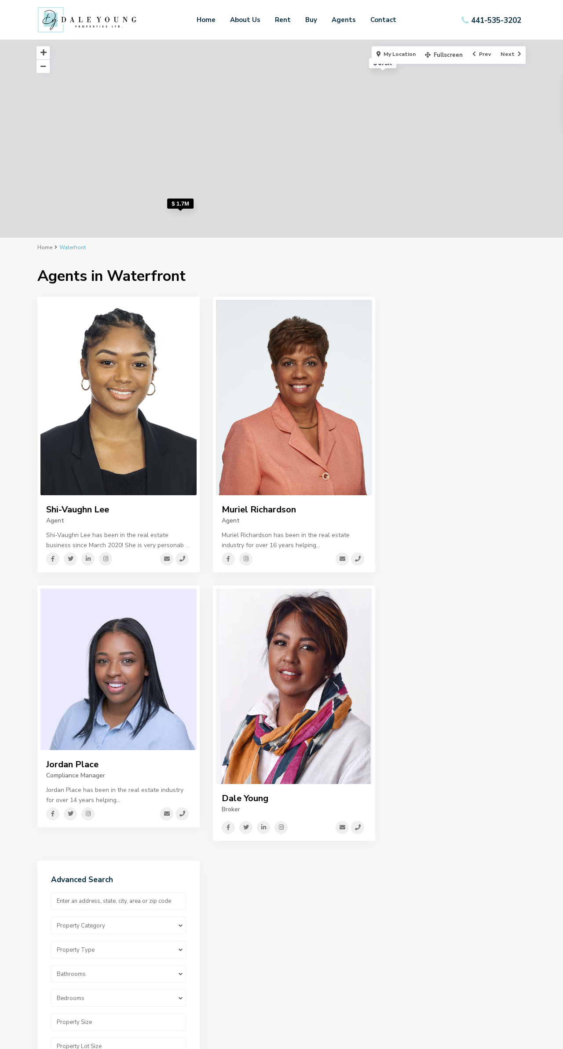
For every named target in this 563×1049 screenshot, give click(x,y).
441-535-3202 (496, 20)
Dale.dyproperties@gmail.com (467, 958)
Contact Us (179, 958)
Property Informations (319, 958)
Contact (383, 19)
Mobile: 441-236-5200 (456, 932)
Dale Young (245, 798)
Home (206, 19)
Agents (344, 19)
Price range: (418, 470)
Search (457, 516)
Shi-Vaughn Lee (77, 509)
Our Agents (179, 945)
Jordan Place (72, 764)
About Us (245, 19)
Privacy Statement (315, 932)
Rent (283, 19)
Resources (303, 945)
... (188, 545)
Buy (311, 19)
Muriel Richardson (259, 509)
